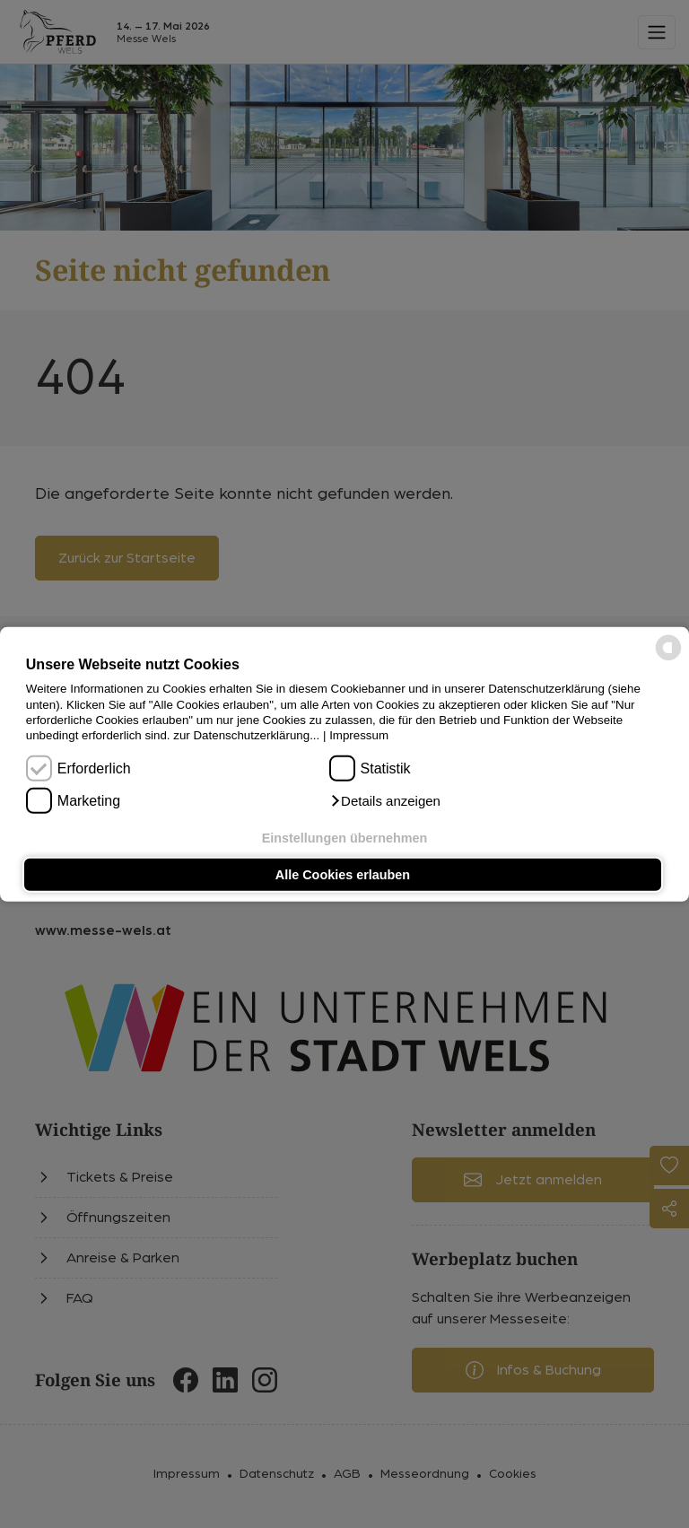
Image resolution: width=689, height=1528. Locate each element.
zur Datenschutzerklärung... (246, 735)
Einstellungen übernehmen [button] (345, 837)
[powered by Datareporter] (668, 659)
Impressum (358, 735)
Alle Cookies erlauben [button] (342, 875)
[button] (384, 801)
